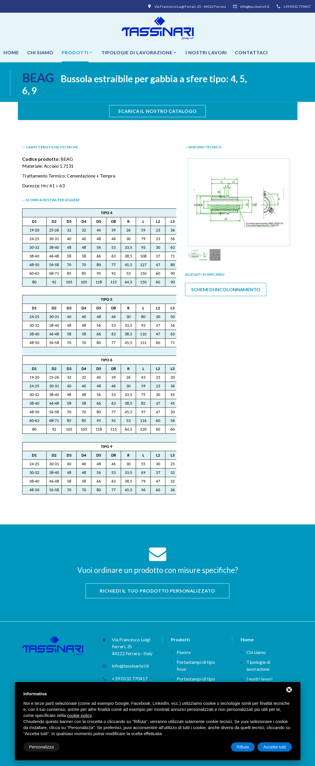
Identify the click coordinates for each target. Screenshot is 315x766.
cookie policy (79, 715)
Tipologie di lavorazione (137, 52)
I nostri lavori (206, 52)
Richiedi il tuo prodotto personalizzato (157, 590)
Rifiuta (243, 746)
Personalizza (41, 746)
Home (11, 52)
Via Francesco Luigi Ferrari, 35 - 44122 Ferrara (190, 6)
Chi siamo (40, 52)
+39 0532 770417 (297, 6)
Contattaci (251, 52)
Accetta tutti (274, 746)
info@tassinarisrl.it (254, 6)
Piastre (184, 652)
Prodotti (75, 52)
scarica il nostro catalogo (157, 111)
